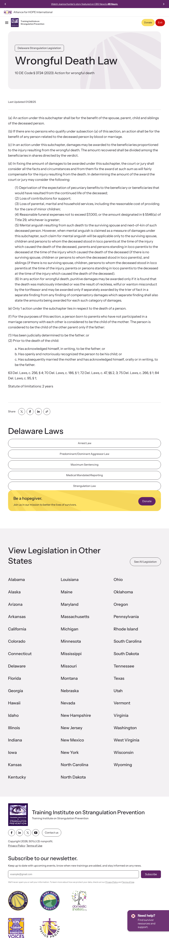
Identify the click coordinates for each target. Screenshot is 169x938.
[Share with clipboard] (46, 411)
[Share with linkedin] (38, 411)
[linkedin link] (19, 832)
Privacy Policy (16, 845)
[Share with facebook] (30, 411)
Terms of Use (34, 845)
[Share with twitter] (21, 411)
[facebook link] (11, 832)
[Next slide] (164, 4)
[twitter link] (27, 832)
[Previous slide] (5, 4)
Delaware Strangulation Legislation (39, 48)
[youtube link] (35, 832)
